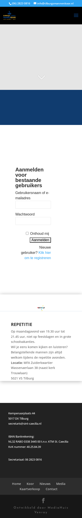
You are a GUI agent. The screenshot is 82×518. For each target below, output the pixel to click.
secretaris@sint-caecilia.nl (24, 423)
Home (16, 484)
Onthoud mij (39, 233)
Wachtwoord (25, 214)
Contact (52, 489)
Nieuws (45, 484)
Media (60, 484)
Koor (30, 484)
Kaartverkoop (30, 489)
